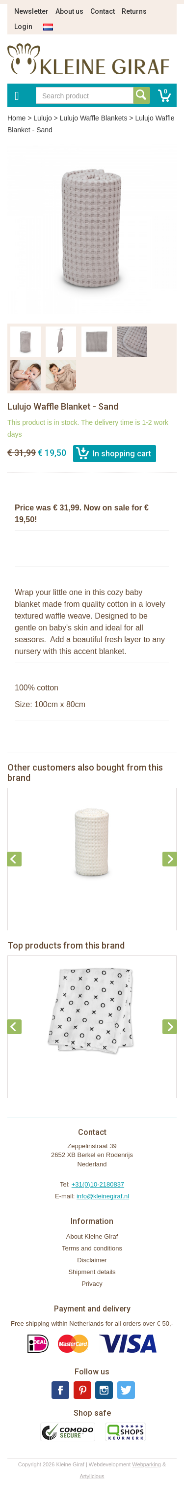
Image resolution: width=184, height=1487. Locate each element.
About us (69, 11)
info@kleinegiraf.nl (103, 1196)
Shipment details (91, 1272)
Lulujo (42, 118)
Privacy (92, 1283)
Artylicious (91, 1476)
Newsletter (31, 11)
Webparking (146, 1464)
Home (16, 118)
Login (23, 26)
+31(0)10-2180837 (98, 1184)
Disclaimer (92, 1260)
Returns (134, 11)
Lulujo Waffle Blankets (94, 118)
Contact (102, 11)
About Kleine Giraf (92, 1236)
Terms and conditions (92, 1248)
